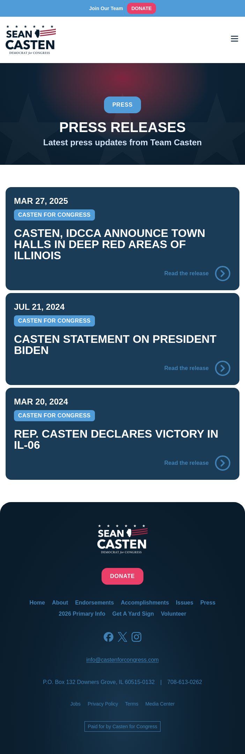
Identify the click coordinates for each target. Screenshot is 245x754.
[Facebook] (108, 637)
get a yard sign (133, 614)
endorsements (94, 603)
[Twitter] (122, 637)
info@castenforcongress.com (122, 660)
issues (184, 603)
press (208, 603)
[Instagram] (136, 637)
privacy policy (103, 704)
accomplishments (145, 603)
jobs (75, 704)
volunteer (173, 614)
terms (131, 704)
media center (160, 704)
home (37, 603)
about (60, 603)
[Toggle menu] (234, 39)
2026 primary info (82, 614)
